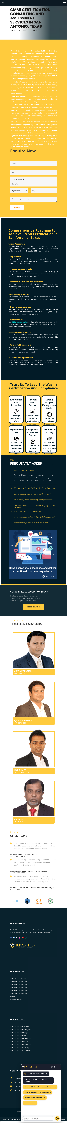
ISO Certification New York (19, 1027)
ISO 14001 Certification (18, 981)
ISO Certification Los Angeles (20, 1030)
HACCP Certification (17, 996)
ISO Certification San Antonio (20, 1050)
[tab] (33, 471)
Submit (17, 207)
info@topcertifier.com (21, 1086)
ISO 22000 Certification (18, 987)
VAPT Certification (16, 999)
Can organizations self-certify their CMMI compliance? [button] (33, 517)
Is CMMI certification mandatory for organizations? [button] (31, 499)
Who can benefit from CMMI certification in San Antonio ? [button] (33, 488)
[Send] (57, 1118)
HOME (12, 31)
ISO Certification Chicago (19, 1033)
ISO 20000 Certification (18, 993)
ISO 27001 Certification (18, 990)
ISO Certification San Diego (20, 1047)
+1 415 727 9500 (19, 1082)
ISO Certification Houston (19, 1036)
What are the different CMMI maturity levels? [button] (29, 523)
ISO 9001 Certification (18, 978)
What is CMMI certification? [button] (22, 470)
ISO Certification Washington (20, 1039)
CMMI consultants (19, 322)
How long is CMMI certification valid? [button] (26, 511)
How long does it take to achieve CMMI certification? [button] (32, 494)
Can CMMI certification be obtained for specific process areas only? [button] (33, 505)
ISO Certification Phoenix (19, 1041)
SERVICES (23, 31)
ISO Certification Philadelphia (20, 1044)
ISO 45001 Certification (18, 984)
